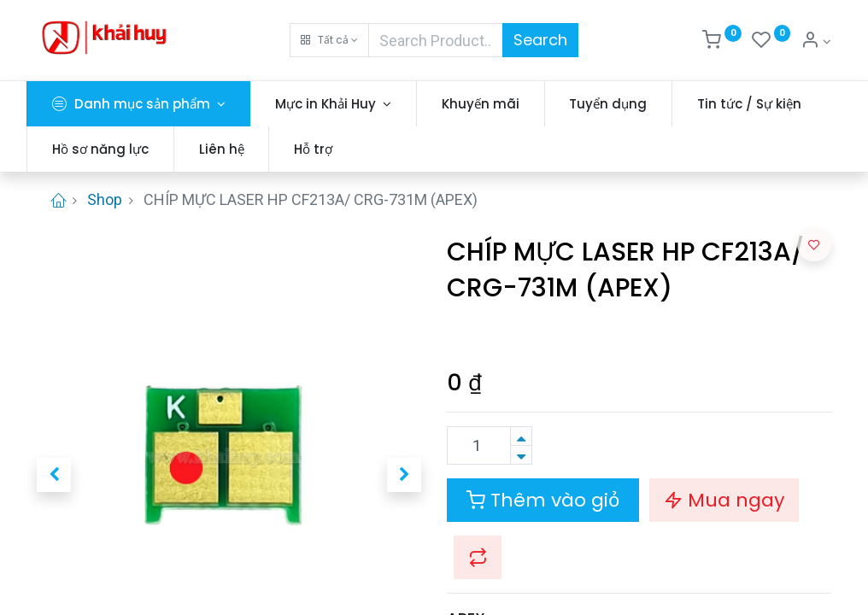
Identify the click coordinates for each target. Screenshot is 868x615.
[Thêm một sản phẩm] (521, 436)
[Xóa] (521, 455)
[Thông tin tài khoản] (816, 42)
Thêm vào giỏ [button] (542, 500)
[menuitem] (490, 103)
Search (540, 39)
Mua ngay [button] (724, 500)
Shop (104, 199)
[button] (329, 40)
